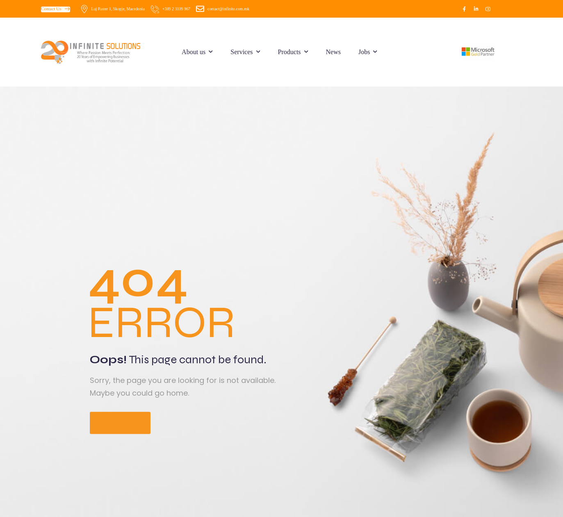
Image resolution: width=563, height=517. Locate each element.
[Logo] (97, 52)
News (333, 51)
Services (241, 51)
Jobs (364, 51)
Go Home (120, 423)
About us (193, 51)
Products (289, 51)
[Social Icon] (464, 9)
